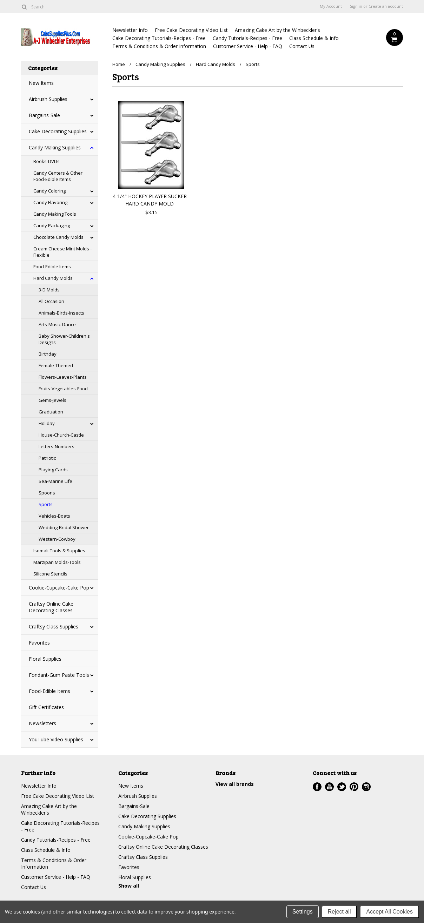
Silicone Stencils (50, 574)
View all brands (235, 784)
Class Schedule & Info (314, 38)
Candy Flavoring (50, 202)
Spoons (47, 493)
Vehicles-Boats (54, 516)
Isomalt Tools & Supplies (59, 550)
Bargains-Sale (44, 115)
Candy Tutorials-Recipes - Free (247, 38)
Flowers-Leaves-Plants (63, 377)
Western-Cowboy (57, 539)
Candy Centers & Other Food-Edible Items (57, 176)
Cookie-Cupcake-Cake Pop (59, 587)
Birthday (48, 354)
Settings (302, 912)
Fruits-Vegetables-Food (63, 388)
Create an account (386, 6)
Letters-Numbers (56, 446)
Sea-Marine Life (55, 481)
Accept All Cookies (389, 912)
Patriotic (47, 458)
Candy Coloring (49, 191)
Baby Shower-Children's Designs (64, 339)
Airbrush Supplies (48, 99)
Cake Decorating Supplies (58, 131)
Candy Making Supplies (55, 147)
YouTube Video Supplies (56, 739)
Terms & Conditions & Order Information (159, 46)
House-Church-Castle (61, 435)
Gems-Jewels (52, 400)
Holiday (47, 423)
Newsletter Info (130, 30)
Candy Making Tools (54, 214)
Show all (128, 885)
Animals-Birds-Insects (61, 313)
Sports (46, 504)
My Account (331, 6)
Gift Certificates (46, 707)
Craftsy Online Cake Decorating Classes (51, 607)
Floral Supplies (45, 658)
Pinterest (354, 786)
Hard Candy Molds (53, 278)
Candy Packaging (51, 225)
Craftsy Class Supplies (53, 626)
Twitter (341, 786)
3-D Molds (49, 290)
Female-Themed (56, 365)
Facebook (317, 786)
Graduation (51, 412)
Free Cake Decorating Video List (191, 30)
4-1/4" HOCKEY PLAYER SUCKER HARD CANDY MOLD (150, 200)
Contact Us (301, 46)
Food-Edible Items (52, 266)
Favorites (39, 642)
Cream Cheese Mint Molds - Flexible (62, 251)
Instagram (366, 786)
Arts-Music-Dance (57, 324)
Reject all (339, 912)
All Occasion (51, 301)
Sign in (356, 6)
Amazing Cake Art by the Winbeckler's (277, 30)
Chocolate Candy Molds (58, 237)
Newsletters (42, 723)
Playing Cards (53, 469)
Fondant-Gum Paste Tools (59, 675)
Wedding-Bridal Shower (64, 527)
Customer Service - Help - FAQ (247, 46)
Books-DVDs (46, 161)
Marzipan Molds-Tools (57, 562)
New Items (41, 83)
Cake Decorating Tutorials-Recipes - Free (159, 38)
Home (118, 64)
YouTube (329, 786)
